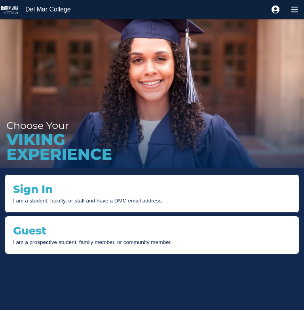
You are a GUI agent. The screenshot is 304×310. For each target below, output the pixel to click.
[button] (275, 9)
